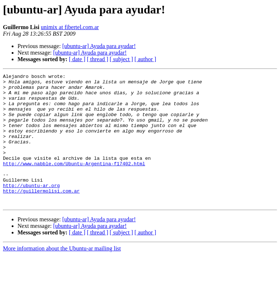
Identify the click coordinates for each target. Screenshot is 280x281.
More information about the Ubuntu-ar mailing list (62, 275)
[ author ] (145, 59)
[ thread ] (97, 59)
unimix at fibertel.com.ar (70, 27)
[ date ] (77, 59)
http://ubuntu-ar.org (31, 208)
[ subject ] (121, 59)
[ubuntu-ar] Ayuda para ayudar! (99, 46)
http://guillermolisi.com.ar (41, 214)
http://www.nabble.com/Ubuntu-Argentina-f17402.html (74, 182)
